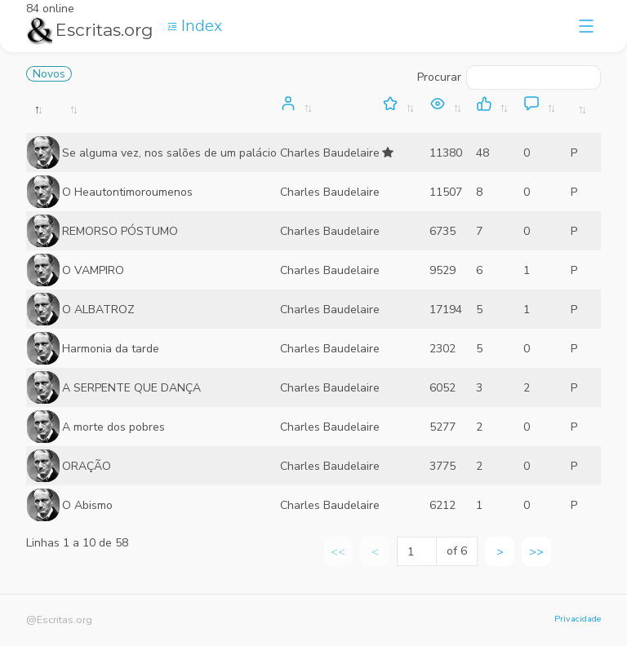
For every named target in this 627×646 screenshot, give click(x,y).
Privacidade (577, 619)
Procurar (509, 77)
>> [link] (536, 552)
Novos (49, 74)
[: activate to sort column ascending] (170, 114)
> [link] (500, 552)
